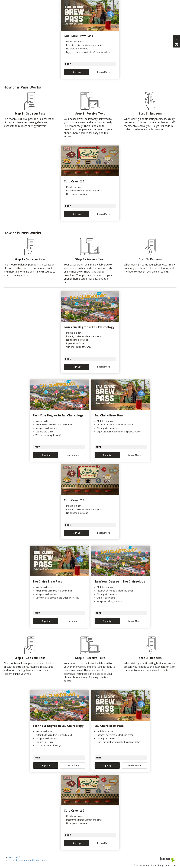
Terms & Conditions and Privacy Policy (28, 860)
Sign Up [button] (76, 72)
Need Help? (14, 857)
